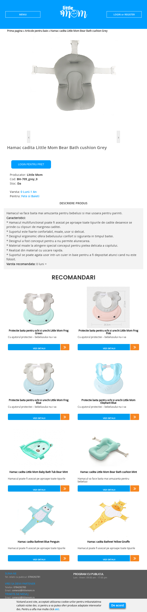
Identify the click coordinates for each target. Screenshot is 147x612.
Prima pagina (14, 30)
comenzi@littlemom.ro (23, 590)
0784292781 (34, 577)
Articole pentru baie (36, 30)
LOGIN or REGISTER (124, 14)
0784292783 (20, 587)
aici (57, 609)
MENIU (23, 14)
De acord (117, 605)
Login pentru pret (31, 164)
